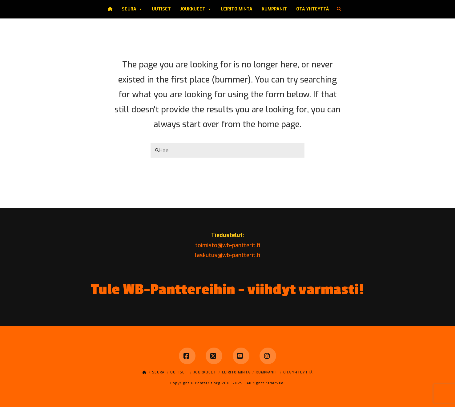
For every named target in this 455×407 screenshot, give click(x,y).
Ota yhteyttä (312, 9)
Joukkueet (195, 9)
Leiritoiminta (236, 9)
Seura (132, 9)
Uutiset (161, 9)
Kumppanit (274, 9)
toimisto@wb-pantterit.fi (227, 245)
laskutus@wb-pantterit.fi (227, 255)
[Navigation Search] (339, 9)
